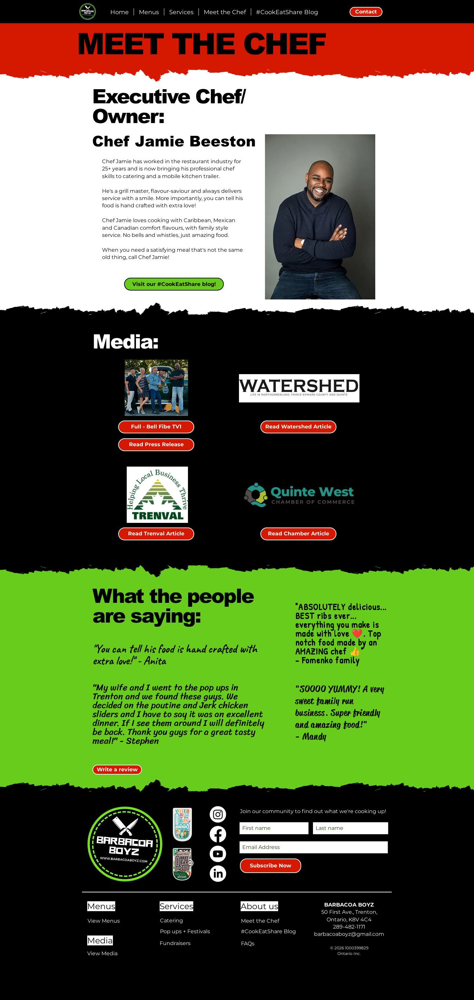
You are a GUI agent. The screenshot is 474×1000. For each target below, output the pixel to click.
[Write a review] (117, 770)
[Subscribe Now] (270, 866)
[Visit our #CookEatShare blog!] (174, 284)
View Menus (104, 921)
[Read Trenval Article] (156, 533)
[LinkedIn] (218, 873)
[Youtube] (218, 854)
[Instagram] (218, 814)
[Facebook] (218, 834)
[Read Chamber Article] (298, 533)
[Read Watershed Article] (298, 427)
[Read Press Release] (156, 444)
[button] (181, 11)
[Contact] (366, 12)
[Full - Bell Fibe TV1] (156, 427)
